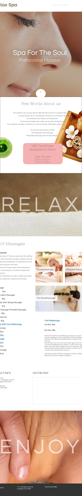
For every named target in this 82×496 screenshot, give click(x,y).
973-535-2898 (60, 5)
